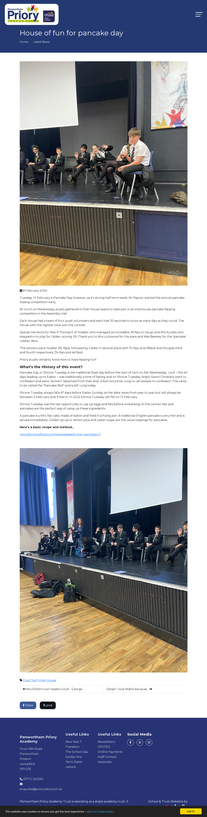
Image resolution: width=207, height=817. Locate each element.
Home (24, 42)
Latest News (41, 42)
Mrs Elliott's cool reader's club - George (53, 689)
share (28, 705)
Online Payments (120, 752)
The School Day (87, 752)
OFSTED (114, 747)
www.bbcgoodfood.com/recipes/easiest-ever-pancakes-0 (60, 434)
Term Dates (84, 762)
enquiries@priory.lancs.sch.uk (41, 799)
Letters (81, 767)
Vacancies (115, 762)
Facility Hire (84, 757)
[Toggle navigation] (199, 14)
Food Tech (30, 680)
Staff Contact (117, 757)
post (48, 705)
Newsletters (117, 741)
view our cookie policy (100, 811)
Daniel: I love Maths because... (129, 689)
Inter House (47, 680)
